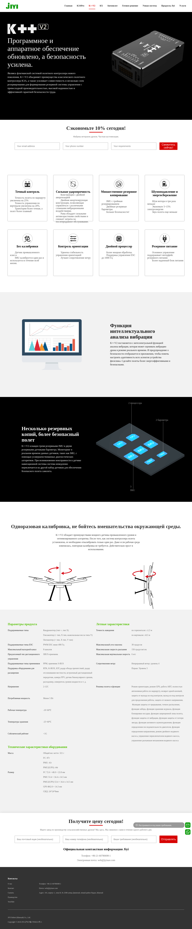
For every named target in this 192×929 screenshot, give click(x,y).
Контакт (11, 888)
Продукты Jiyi (168, 6)
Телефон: (86, 855)
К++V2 (92, 6)
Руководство (12, 897)
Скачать (11, 893)
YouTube (11, 902)
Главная (68, 6)
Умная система (149, 6)
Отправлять (168, 839)
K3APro (80, 6)
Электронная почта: (87, 860)
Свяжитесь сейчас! (168, 146)
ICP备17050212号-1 (34, 922)
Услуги (182, 6)
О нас (10, 884)
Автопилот (112, 6)
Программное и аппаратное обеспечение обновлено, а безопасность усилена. (47, 52)
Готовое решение (130, 6)
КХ (101, 6)
